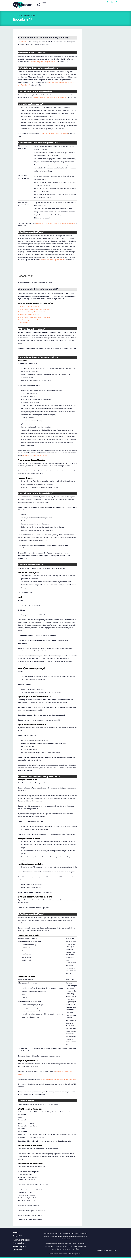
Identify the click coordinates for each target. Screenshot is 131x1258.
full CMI (23, 42)
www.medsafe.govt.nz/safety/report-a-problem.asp (58, 1079)
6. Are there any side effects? (28, 320)
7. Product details (24, 322)
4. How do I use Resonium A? (28, 314)
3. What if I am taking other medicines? (31, 312)
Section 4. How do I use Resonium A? (54, 133)
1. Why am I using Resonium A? (29, 306)
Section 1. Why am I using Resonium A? (44, 62)
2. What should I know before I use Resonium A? (35, 309)
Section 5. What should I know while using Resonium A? (55, 223)
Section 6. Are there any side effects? (52, 260)
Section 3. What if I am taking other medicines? (49, 98)
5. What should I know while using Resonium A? (34, 317)
